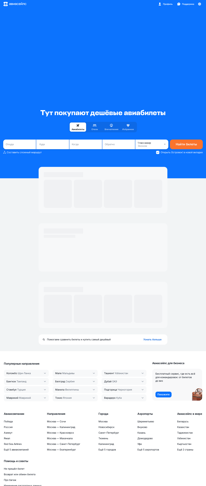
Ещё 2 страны (185, 449)
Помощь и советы (16, 461)
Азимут (8, 432)
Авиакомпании (14, 413)
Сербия (70, 381)
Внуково (142, 427)
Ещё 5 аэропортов (148, 449)
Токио (58, 397)
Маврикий (12, 397)
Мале (58, 373)
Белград (60, 381)
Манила (59, 389)
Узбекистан (121, 373)
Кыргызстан (184, 443)
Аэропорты (145, 413)
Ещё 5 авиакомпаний (16, 449)
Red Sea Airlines (13, 443)
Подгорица (110, 389)
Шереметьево (145, 421)
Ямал (7, 438)
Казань (141, 432)
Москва (103, 421)
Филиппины (72, 389)
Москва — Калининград (61, 427)
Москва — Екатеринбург (61, 449)
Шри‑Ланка (24, 373)
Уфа (139, 443)
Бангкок (11, 381)
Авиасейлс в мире (189, 413)
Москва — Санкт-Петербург (63, 443)
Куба (119, 397)
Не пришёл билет (14, 468)
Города (103, 413)
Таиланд (21, 381)
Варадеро (110, 397)
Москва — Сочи (56, 421)
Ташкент (109, 373)
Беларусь (182, 421)
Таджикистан (185, 432)
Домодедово (145, 438)
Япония (67, 397)
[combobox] (19, 144)
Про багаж (10, 479)
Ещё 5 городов (107, 449)
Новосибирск (106, 427)
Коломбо (11, 373)
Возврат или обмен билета (19, 474)
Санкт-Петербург (108, 432)
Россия (8, 427)
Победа (8, 421)
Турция (21, 389)
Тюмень (103, 438)
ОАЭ (114, 381)
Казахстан (183, 427)
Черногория (125, 389)
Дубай (108, 381)
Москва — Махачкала (60, 438)
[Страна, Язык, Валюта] (199, 4)
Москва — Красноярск (60, 432)
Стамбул (11, 389)
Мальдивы (68, 373)
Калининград (106, 443)
